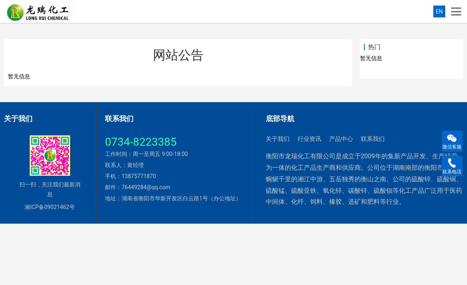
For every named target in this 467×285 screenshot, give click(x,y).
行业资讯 (309, 138)
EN (439, 11)
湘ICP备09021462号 (47, 207)
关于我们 (278, 138)
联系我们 (373, 138)
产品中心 (341, 138)
